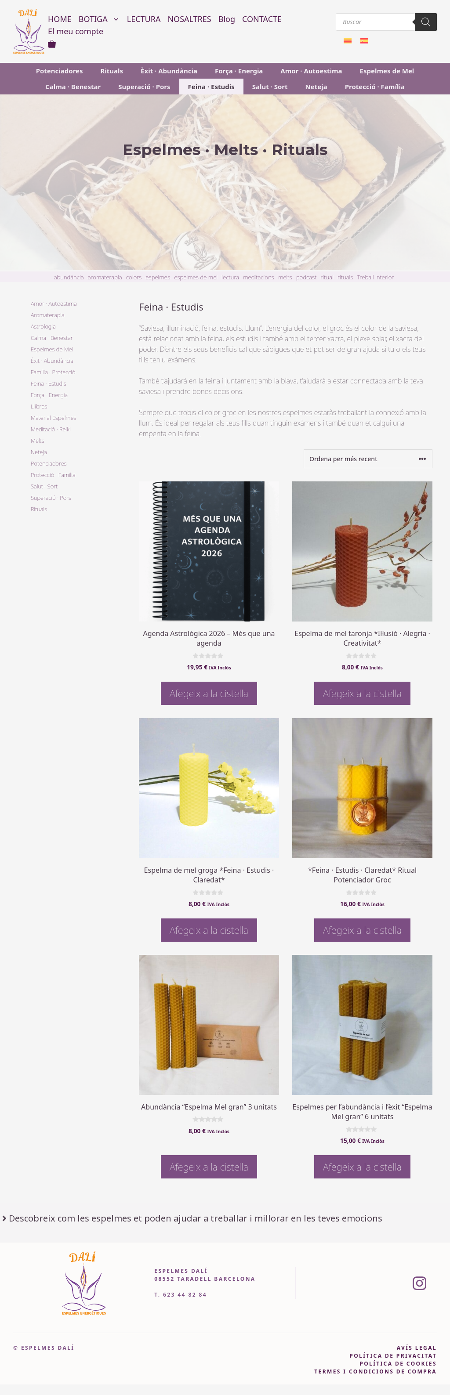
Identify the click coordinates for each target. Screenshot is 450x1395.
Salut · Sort (270, 86)
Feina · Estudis (211, 86)
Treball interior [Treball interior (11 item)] (375, 277)
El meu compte (75, 31)
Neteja (316, 86)
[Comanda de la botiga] (368, 458)
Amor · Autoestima (311, 70)
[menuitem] (347, 40)
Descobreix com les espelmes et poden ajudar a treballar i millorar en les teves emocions (195, 1218)
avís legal (417, 1348)
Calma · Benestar (73, 86)
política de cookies (398, 1363)
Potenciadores (59, 70)
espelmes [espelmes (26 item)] (157, 277)
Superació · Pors (144, 86)
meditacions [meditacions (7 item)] (258, 277)
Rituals (112, 70)
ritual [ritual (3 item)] (327, 277)
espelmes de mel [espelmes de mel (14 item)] (196, 277)
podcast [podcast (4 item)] (306, 277)
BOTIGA (101, 19)
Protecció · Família (375, 86)
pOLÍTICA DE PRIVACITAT (393, 1355)
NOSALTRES (189, 19)
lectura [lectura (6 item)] (230, 277)
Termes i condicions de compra (375, 1371)
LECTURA (144, 19)
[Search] (426, 22)
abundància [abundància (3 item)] (69, 277)
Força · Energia (239, 70)
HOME (60, 19)
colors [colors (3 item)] (134, 277)
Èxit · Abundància (169, 70)
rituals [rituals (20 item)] (345, 277)
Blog (226, 19)
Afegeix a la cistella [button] (209, 693)
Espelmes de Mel (387, 70)
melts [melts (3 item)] (285, 277)
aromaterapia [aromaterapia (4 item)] (105, 277)
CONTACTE (262, 19)
